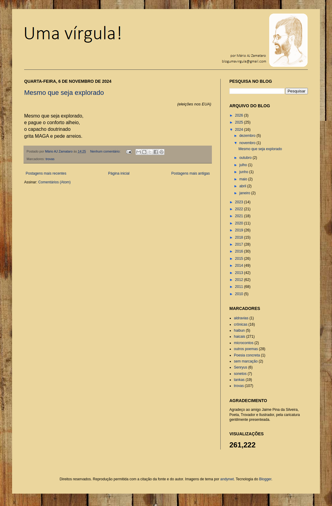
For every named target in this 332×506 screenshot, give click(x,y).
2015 (239, 258)
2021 (239, 216)
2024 (239, 129)
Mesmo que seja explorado (64, 92)
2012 (239, 280)
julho (243, 165)
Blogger (265, 479)
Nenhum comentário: (105, 151)
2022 (239, 209)
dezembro (248, 136)
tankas (239, 380)
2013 (239, 273)
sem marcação (246, 361)
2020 (239, 223)
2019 (239, 230)
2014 (239, 265)
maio (243, 179)
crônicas (240, 324)
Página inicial (118, 173)
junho (244, 172)
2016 (239, 251)
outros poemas (246, 349)
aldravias (241, 318)
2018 (239, 237)
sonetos (240, 374)
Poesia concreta (247, 355)
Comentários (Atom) (54, 182)
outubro (246, 158)
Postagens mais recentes (46, 173)
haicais (239, 336)
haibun (239, 330)
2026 (239, 115)
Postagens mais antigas (190, 173)
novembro (248, 143)
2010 (239, 294)
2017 (239, 244)
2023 (239, 202)
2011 (239, 287)
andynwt (227, 479)
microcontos (244, 343)
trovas (50, 159)
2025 (239, 122)
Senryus (240, 367)
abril (243, 186)
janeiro (245, 193)
